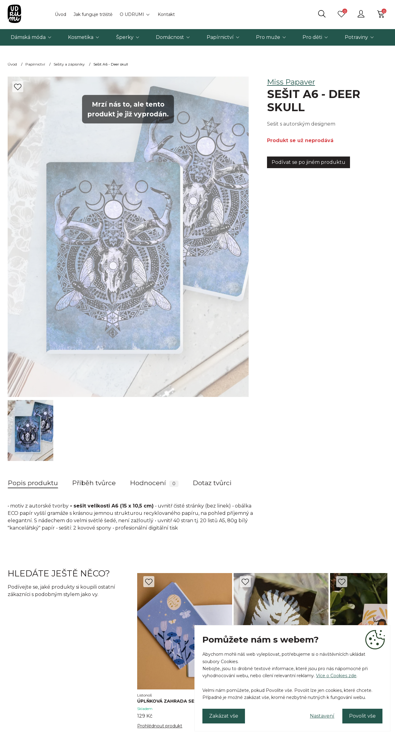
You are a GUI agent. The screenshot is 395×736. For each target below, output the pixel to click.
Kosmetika (80, 37)
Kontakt (166, 14)
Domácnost (170, 37)
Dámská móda (28, 37)
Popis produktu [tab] (33, 483)
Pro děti (312, 37)
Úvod (60, 14)
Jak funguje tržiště (92, 14)
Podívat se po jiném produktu (308, 162)
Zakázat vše (223, 716)
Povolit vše (362, 716)
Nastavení (322, 716)
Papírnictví (220, 37)
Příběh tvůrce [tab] (94, 483)
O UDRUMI (132, 14)
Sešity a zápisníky (69, 64)
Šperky (125, 37)
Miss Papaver (291, 81)
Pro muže (268, 37)
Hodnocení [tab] (154, 483)
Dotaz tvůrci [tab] (212, 483)
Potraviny (356, 37)
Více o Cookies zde (336, 675)
